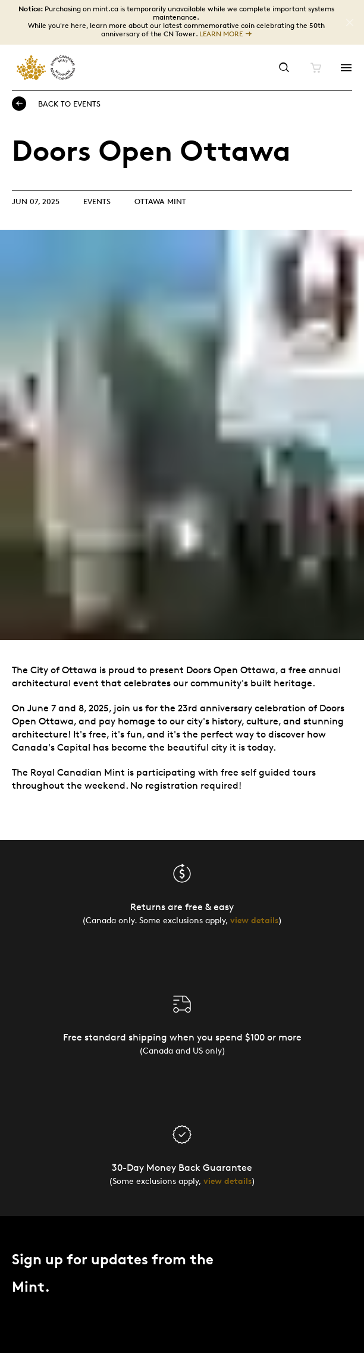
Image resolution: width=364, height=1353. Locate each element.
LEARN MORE (221, 34)
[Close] (350, 23)
